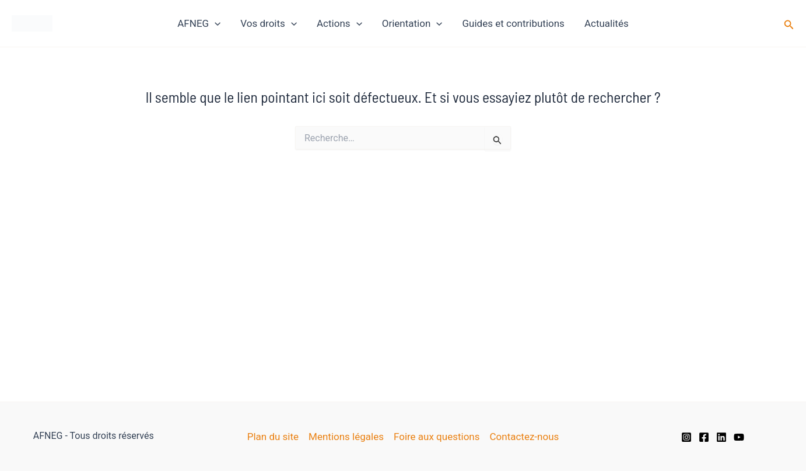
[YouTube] (739, 437)
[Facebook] (704, 437)
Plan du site (273, 436)
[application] (214, 23)
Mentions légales (346, 436)
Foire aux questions (437, 436)
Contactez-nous (524, 436)
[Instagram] (686, 437)
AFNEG (198, 23)
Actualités (606, 23)
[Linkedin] (721, 437)
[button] (789, 23)
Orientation (412, 23)
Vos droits (268, 23)
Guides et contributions (513, 23)
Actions (339, 23)
